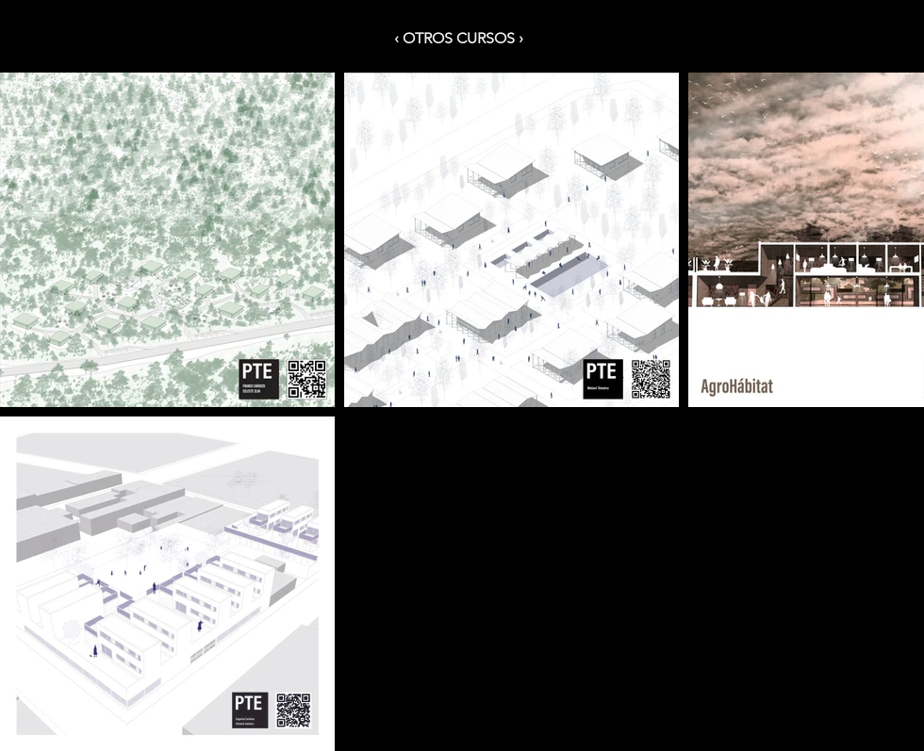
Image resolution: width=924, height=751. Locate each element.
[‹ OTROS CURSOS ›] (461, 39)
